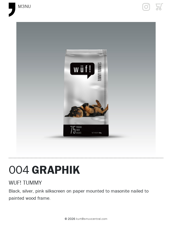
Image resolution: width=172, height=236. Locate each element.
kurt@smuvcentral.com (91, 219)
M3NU (24, 6)
